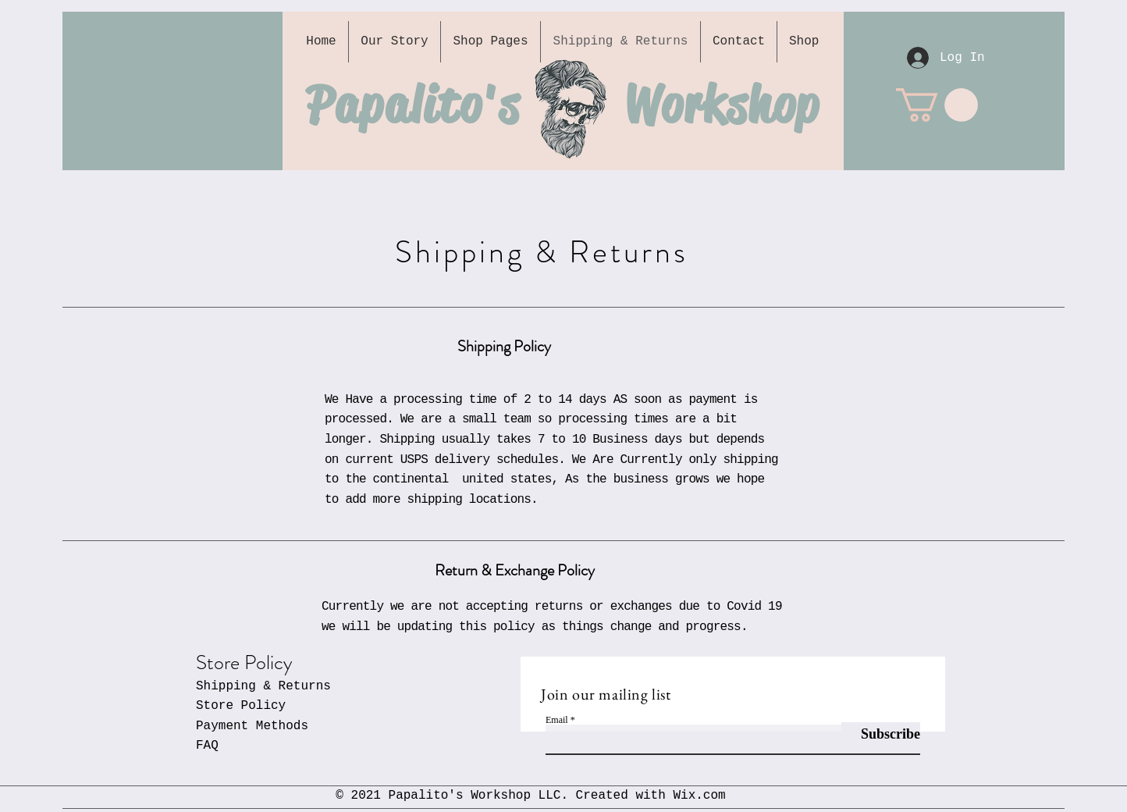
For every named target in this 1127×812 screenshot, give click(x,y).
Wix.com (699, 796)
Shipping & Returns (263, 686)
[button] (937, 105)
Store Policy (241, 706)
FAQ (207, 746)
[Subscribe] (880, 734)
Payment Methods (252, 726)
